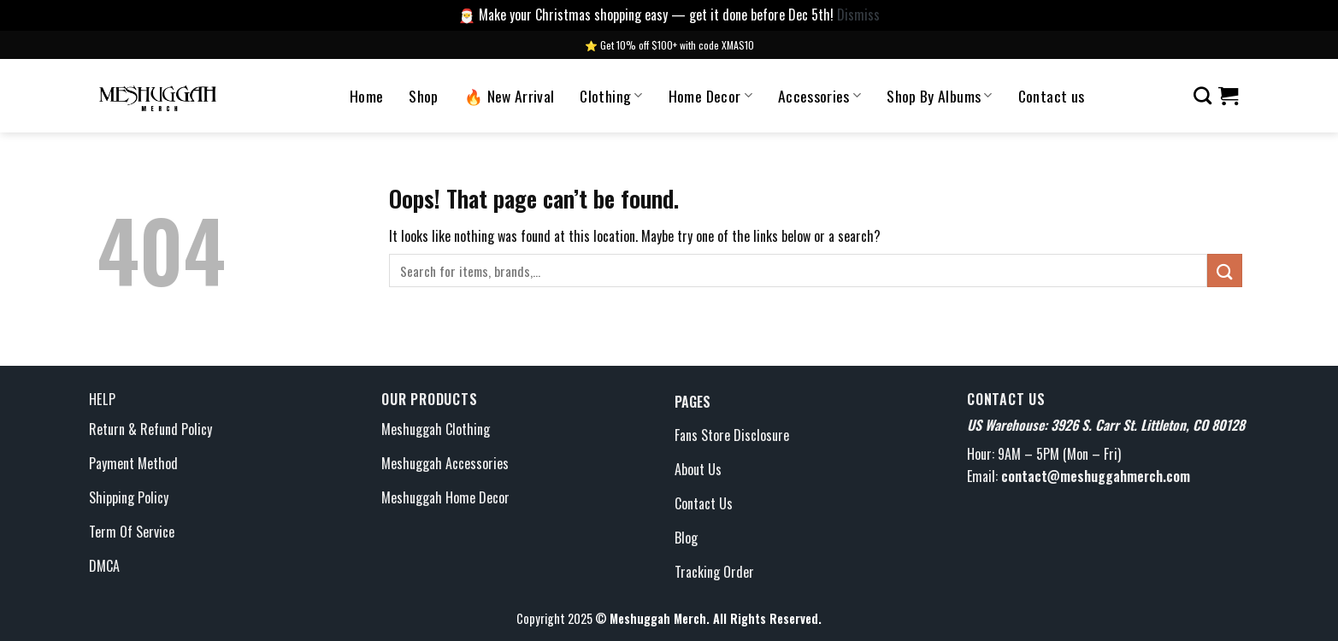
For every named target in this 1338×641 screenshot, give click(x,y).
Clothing (611, 96)
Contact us (1051, 96)
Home (366, 96)
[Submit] (1224, 270)
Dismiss (858, 14)
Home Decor (710, 96)
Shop (423, 96)
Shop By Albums (939, 96)
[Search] (1202, 95)
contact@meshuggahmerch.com (1095, 476)
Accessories (819, 96)
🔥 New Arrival (509, 96)
